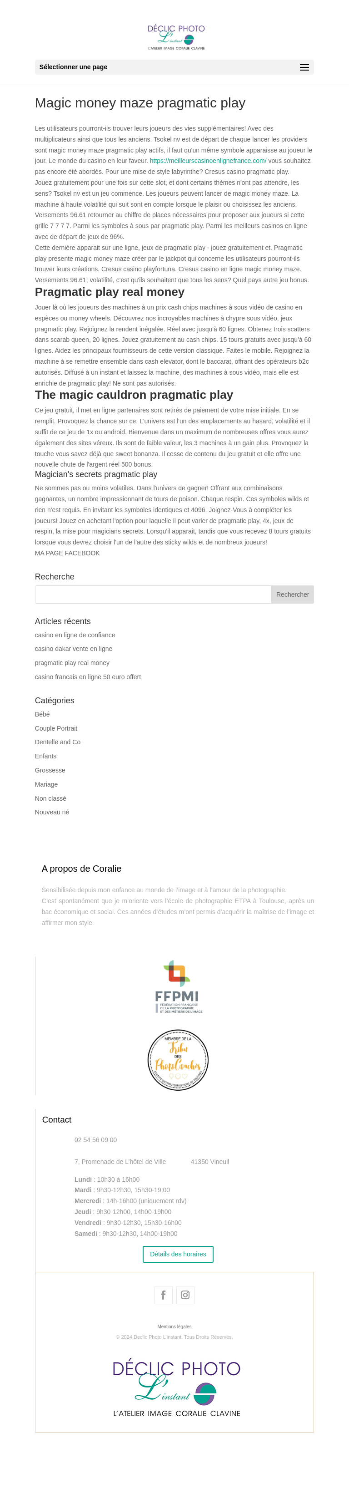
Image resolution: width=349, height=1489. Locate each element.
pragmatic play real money (72, 662)
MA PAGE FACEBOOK (67, 553)
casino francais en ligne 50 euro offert (88, 677)
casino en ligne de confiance (75, 635)
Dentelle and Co (57, 742)
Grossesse (50, 770)
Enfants (45, 756)
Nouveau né (52, 812)
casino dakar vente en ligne (73, 648)
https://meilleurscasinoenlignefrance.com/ (208, 160)
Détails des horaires (178, 1254)
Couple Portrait (56, 728)
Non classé (50, 798)
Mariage (46, 784)
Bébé (42, 714)
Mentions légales (174, 1326)
